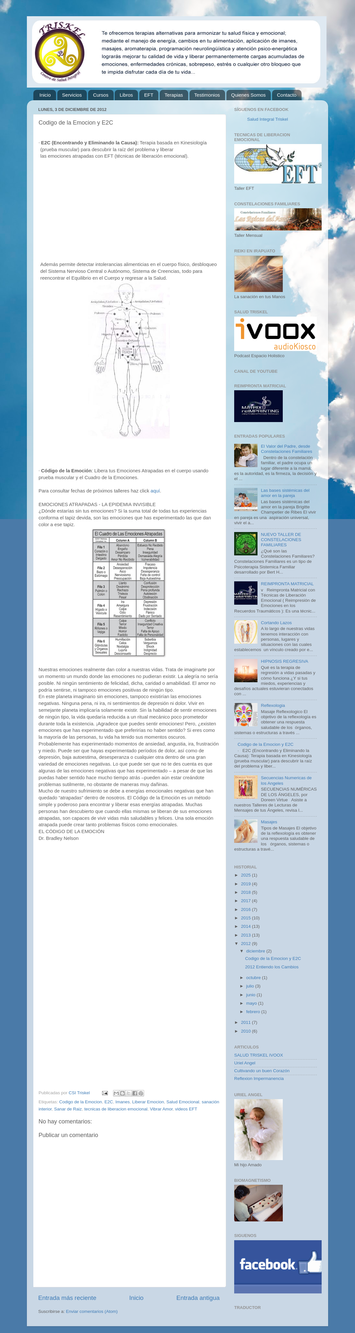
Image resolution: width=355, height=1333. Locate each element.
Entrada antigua (198, 1297)
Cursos (101, 95)
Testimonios (207, 95)
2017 (246, 900)
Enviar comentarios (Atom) (92, 1311)
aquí (155, 490)
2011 (246, 1022)
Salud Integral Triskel (267, 119)
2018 (246, 892)
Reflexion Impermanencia (259, 1078)
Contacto (286, 95)
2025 (246, 875)
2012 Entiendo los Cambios (272, 966)
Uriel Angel (244, 1062)
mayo (252, 1003)
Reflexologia (273, 705)
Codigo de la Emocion (80, 1101)
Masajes (269, 821)
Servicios (72, 95)
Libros (126, 95)
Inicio (45, 95)
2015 (246, 917)
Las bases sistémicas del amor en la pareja (285, 493)
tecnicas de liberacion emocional (115, 1109)
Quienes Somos (248, 95)
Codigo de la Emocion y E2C (265, 744)
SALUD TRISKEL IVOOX (258, 1055)
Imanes (122, 1101)
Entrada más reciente (67, 1297)
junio (251, 994)
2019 (246, 883)
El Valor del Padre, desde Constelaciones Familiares (286, 449)
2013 (246, 935)
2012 (246, 943)
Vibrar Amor (161, 1109)
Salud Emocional (182, 1101)
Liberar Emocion (148, 1101)
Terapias (174, 95)
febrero (253, 1011)
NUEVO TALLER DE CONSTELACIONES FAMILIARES (281, 539)
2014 (246, 926)
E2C (108, 1101)
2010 (246, 1031)
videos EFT (186, 1109)
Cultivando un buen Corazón (262, 1070)
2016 (246, 909)
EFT (148, 95)
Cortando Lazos (276, 622)
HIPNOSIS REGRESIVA (284, 661)
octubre (254, 977)
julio (250, 986)
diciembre (256, 951)
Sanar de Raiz (68, 1109)
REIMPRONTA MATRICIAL (287, 583)
